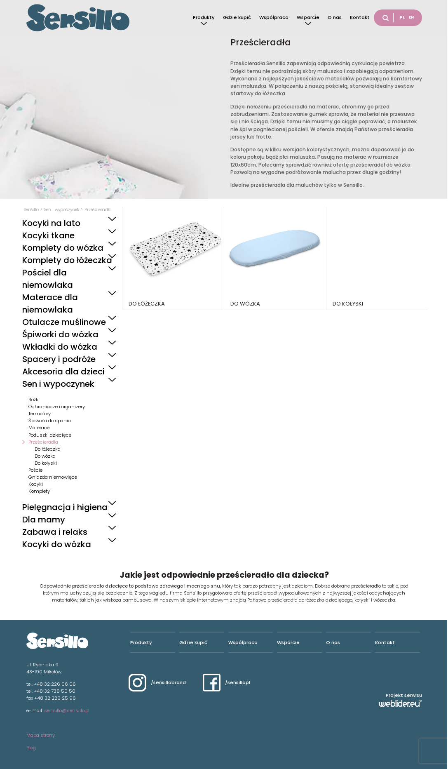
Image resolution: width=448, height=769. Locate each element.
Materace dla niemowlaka (50, 303)
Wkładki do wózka (59, 347)
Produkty (204, 17)
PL (402, 17)
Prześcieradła (43, 442)
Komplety (39, 491)
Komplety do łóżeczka (67, 260)
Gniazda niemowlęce (52, 477)
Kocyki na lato (51, 223)
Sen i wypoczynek (58, 384)
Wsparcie (308, 17)
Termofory (39, 413)
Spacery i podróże (59, 359)
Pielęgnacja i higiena (65, 507)
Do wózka (45, 456)
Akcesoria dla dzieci (63, 371)
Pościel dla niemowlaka (47, 279)
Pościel (36, 470)
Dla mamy (43, 519)
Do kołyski (46, 463)
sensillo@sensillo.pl (66, 710)
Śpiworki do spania (49, 420)
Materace (38, 427)
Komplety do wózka (62, 248)
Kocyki (35, 484)
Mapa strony (40, 735)
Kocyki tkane (48, 235)
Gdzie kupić (237, 17)
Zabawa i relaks (54, 532)
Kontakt (360, 17)
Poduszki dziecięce (49, 435)
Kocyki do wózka (56, 544)
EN (411, 17)
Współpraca (274, 17)
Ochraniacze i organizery (56, 406)
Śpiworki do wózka (60, 334)
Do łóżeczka (48, 449)
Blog (31, 747)
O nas (335, 17)
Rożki (34, 399)
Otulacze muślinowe (64, 322)
